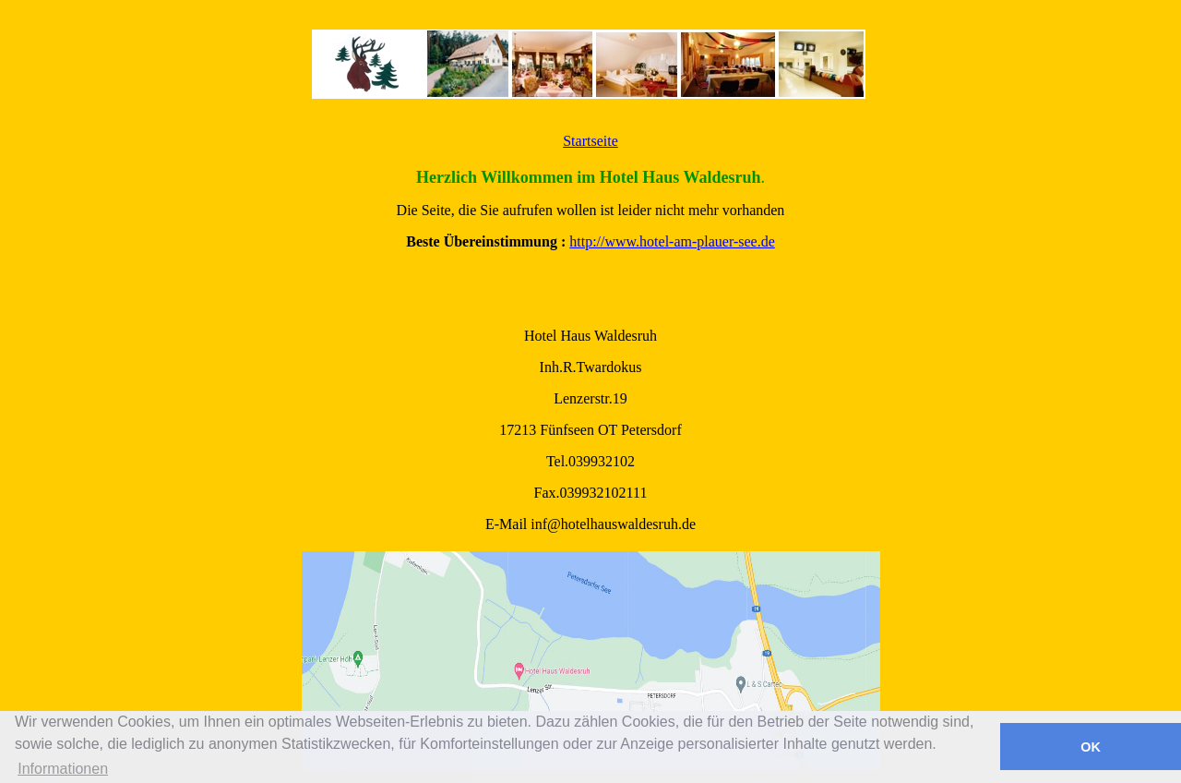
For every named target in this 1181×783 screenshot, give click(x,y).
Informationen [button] (63, 769)
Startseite (590, 141)
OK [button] (1090, 747)
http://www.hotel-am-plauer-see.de (672, 241)
